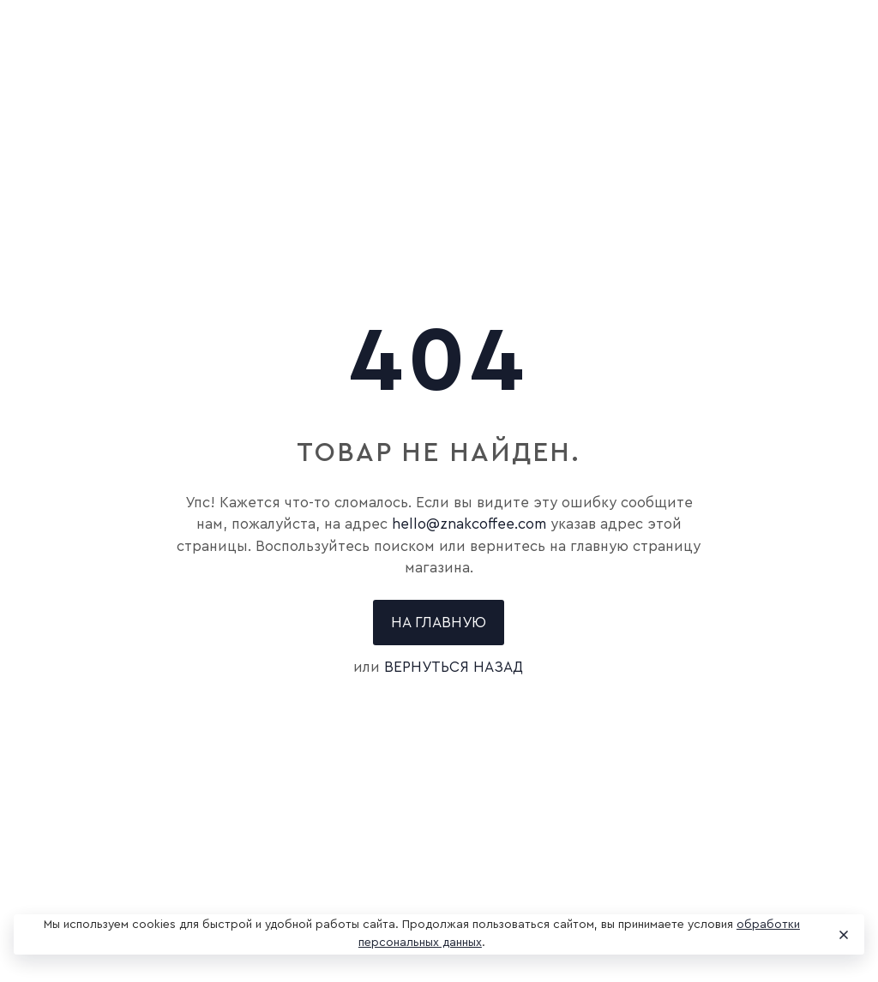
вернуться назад (453, 667)
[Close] (842, 935)
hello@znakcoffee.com (469, 524)
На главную (438, 622)
